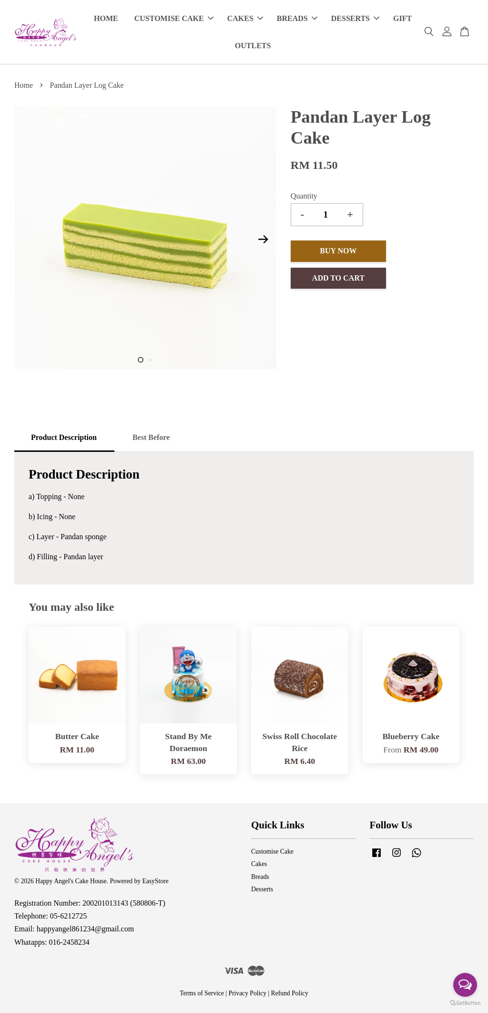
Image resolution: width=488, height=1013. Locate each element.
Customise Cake (272, 851)
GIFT (402, 18)
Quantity (304, 196)
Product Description (64, 437)
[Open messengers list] (465, 985)
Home (23, 85)
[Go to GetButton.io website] (465, 1003)
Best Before (151, 437)
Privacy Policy (247, 993)
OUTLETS (253, 46)
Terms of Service (202, 993)
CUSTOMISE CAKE (174, 18)
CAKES (245, 18)
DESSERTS (355, 18)
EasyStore (155, 881)
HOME (106, 18)
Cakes (259, 863)
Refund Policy (289, 993)
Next (263, 239)
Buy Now (338, 251)
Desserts (262, 889)
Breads (260, 876)
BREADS (297, 18)
